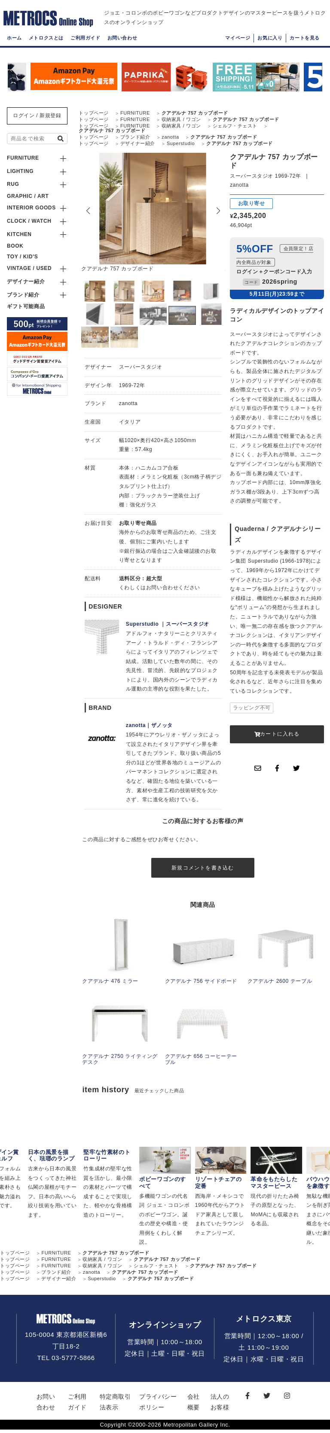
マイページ (237, 45)
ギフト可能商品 (26, 306)
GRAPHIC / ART (28, 196)
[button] (218, 211)
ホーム (14, 45)
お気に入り (269, 45)
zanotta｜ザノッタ (149, 725)
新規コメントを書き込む (202, 869)
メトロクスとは (46, 45)
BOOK (15, 246)
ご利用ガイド (85, 45)
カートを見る (305, 45)
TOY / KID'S (22, 257)
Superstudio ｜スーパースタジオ (167, 624)
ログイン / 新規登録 (37, 115)
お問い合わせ (122, 45)
